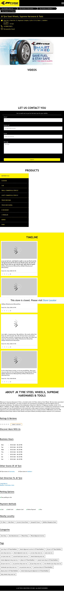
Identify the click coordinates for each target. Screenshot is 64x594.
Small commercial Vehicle (10, 190)
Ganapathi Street (35, 525)
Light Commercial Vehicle (10, 195)
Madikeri (29, 474)
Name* (5, 117)
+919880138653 (8, 26)
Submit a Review (16, 427)
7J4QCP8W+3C (3, 487)
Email (5, 133)
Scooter (4, 180)
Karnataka (12, 474)
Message (6, 142)
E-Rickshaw (5, 210)
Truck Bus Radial (7, 205)
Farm (3, 224)
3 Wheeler (5, 215)
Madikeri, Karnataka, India (7, 488)
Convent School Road (22, 525)
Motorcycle (5, 176)
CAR (3, 185)
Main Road (11, 525)
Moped (3, 220)
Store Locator (49, 300)
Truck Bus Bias (6, 200)
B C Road (3, 525)
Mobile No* (7, 125)
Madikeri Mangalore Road (49, 525)
